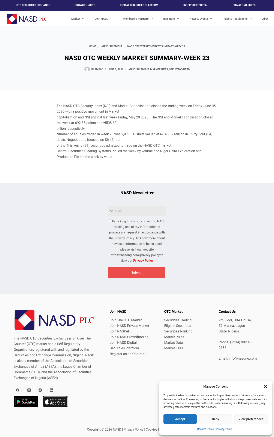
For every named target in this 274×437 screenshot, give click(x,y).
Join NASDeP (120, 331)
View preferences (250, 419)
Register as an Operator (127, 354)
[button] (265, 386)
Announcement (138, 69)
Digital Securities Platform (139, 5)
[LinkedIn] (51, 390)
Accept (180, 419)
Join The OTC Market (126, 320)
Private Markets (244, 5)
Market (78, 18)
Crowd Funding (85, 5)
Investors (171, 18)
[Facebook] (18, 390)
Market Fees (173, 348)
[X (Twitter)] (29, 390)
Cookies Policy (205, 429)
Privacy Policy (224, 429)
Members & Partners (138, 18)
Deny (215, 419)
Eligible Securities (177, 326)
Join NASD (104, 18)
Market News (159, 69)
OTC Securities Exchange (33, 5)
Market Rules (174, 337)
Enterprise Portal (195, 5)
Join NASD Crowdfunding (129, 337)
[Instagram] (40, 390)
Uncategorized (179, 69)
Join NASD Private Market (129, 326)
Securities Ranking (178, 331)
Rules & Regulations (238, 18)
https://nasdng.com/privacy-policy (135, 255)
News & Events (202, 18)
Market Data (173, 343)
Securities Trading (178, 320)
